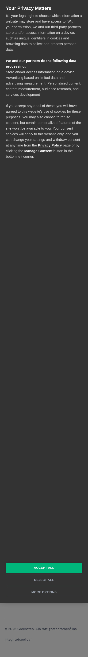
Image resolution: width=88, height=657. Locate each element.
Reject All (44, 580)
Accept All (44, 567)
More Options (44, 592)
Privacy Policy (50, 145)
